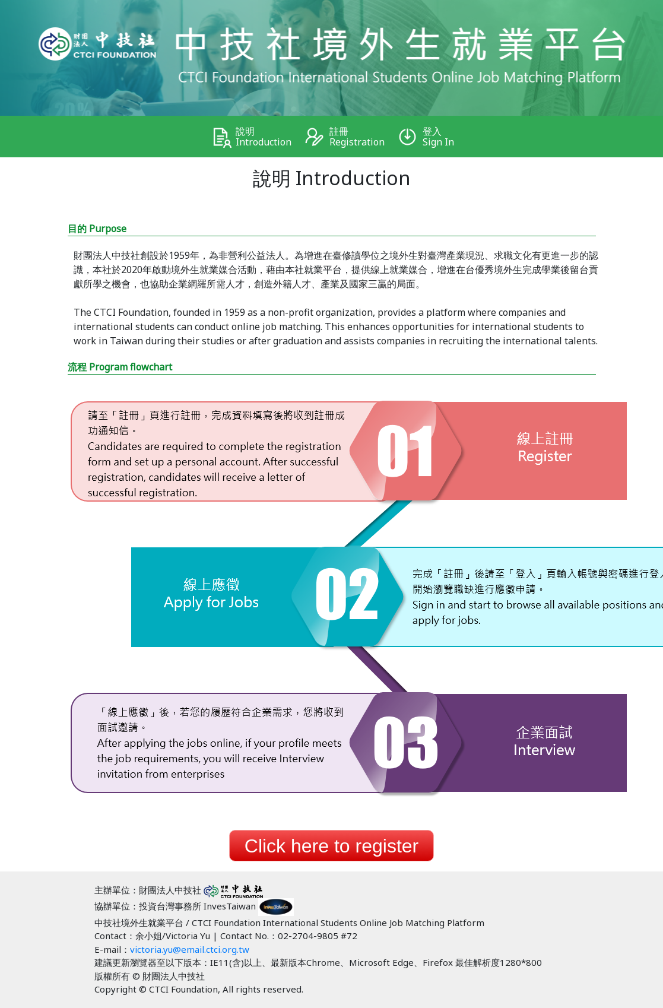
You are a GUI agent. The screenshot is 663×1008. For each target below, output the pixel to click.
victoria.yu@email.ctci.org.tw (189, 949)
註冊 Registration (353, 136)
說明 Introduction (259, 136)
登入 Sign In (434, 136)
